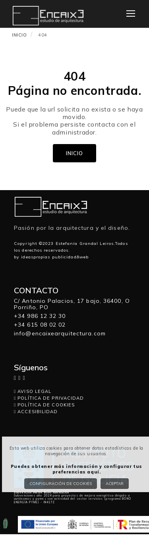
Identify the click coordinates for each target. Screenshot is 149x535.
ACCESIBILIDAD (36, 411)
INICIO (19, 35)
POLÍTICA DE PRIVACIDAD (49, 398)
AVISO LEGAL (32, 391)
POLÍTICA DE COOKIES (44, 405)
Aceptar (115, 483)
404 (42, 35)
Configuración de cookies (60, 483)
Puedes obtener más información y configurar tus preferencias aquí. (76, 469)
